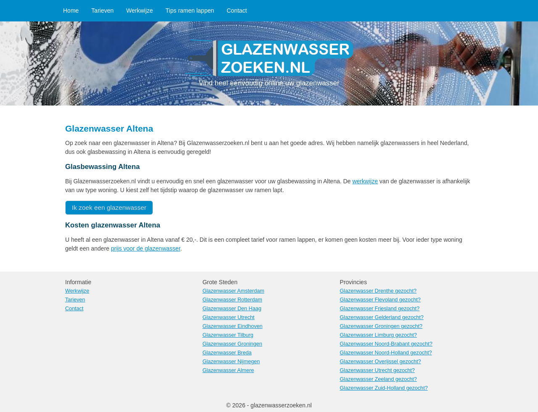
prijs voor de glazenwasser (145, 248)
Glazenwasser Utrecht (229, 317)
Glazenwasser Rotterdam (232, 300)
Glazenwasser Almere (228, 370)
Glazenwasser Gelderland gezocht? (382, 317)
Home (71, 10)
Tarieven (102, 10)
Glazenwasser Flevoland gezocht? (380, 300)
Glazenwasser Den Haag (232, 309)
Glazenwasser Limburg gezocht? (378, 335)
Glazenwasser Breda (227, 353)
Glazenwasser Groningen (232, 344)
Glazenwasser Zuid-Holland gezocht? (383, 388)
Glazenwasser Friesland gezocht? (379, 309)
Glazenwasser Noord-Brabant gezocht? (386, 344)
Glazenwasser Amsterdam (233, 291)
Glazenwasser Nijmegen (231, 361)
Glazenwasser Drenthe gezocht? (378, 291)
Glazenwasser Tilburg (228, 335)
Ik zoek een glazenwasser (109, 207)
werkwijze (365, 181)
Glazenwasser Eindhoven (233, 326)
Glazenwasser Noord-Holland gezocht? (386, 353)
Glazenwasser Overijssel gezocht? (380, 361)
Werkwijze (139, 10)
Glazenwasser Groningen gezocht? (381, 326)
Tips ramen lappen (190, 10)
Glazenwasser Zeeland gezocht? (378, 379)
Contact (237, 10)
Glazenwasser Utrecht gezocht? (377, 370)
